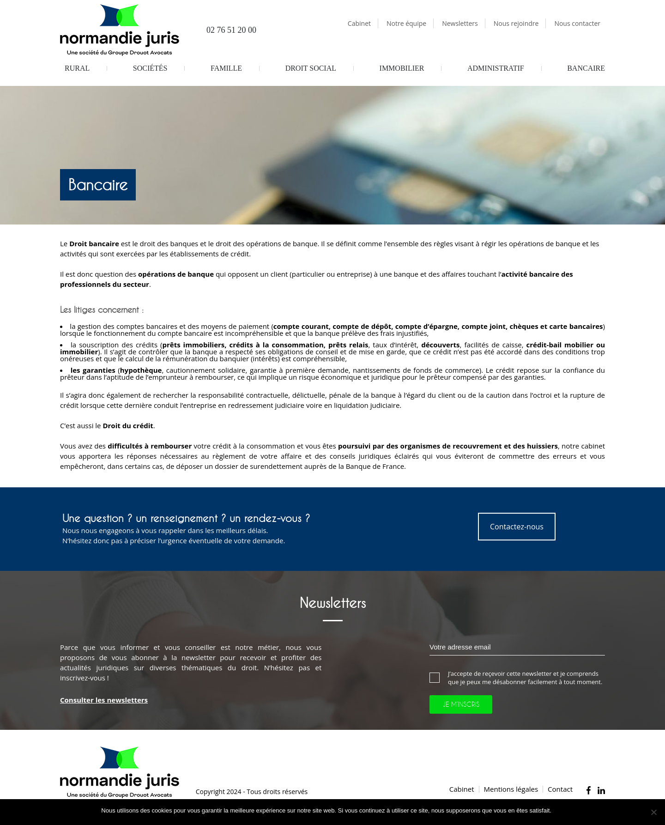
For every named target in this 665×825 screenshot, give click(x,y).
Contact (560, 789)
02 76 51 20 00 (225, 30)
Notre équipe (406, 23)
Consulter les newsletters (104, 700)
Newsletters (460, 23)
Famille (226, 68)
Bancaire (586, 68)
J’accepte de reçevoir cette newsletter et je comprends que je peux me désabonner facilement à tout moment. (515, 677)
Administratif (495, 68)
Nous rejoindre (516, 23)
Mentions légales (511, 789)
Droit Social (310, 68)
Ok (560, 810)
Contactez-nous (517, 527)
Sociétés (150, 68)
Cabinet (359, 23)
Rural (77, 68)
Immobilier (402, 68)
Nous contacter (577, 23)
